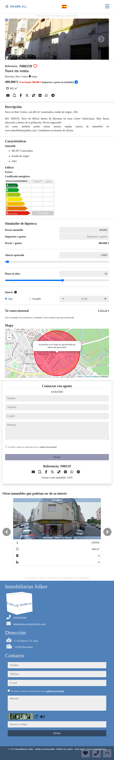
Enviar (57, 457)
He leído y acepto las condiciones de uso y (32, 447)
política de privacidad (48, 447)
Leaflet (79, 376)
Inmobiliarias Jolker (24, 749)
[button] (6, 532)
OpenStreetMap (92, 376)
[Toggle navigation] (107, 6)
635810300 (57, 391)
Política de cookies (64, 749)
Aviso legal (79, 749)
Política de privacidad (45, 749)
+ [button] (9, 333)
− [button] (9, 338)
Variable (36, 298)
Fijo (10, 298)
